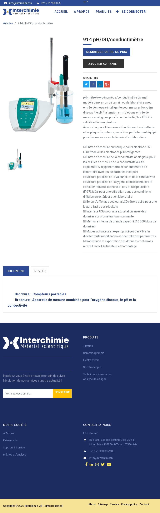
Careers (114, 504)
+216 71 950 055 (48, 3)
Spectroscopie (92, 367)
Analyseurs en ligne (94, 379)
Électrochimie (91, 360)
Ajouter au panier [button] (103, 63)
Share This (90, 77)
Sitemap (103, 504)
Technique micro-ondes (97, 374)
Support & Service (14, 447)
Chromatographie (93, 352)
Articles (8, 23)
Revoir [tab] (40, 271)
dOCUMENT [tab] (16, 271)
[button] (117, 11)
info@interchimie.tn (18, 3)
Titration (88, 345)
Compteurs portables (49, 294)
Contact (144, 504)
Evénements (10, 440)
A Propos (9, 433)
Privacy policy (129, 504)
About (92, 504)
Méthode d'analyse (14, 454)
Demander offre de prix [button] (106, 52)
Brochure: (23, 294)
